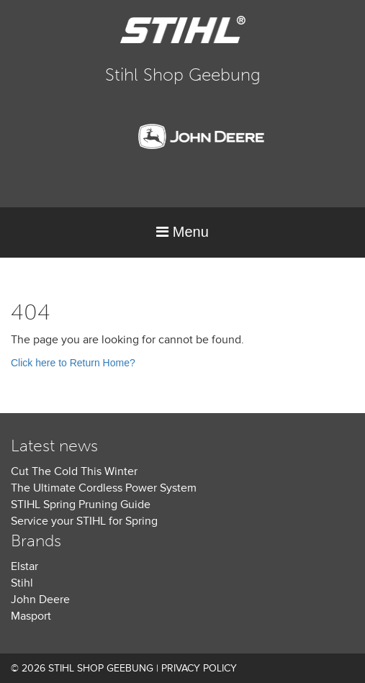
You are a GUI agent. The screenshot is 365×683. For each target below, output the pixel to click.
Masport (31, 616)
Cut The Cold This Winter (74, 471)
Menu (182, 232)
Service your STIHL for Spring (84, 521)
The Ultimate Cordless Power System (104, 488)
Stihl (22, 583)
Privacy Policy (199, 668)
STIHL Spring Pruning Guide (80, 504)
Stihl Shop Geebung (183, 74)
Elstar (24, 566)
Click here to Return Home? (73, 362)
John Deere (40, 599)
